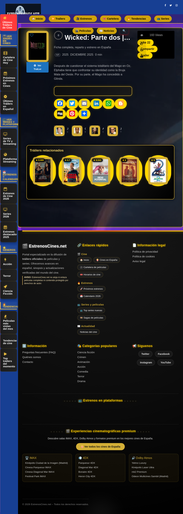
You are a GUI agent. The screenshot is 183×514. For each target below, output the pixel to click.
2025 (65, 54)
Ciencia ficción (86, 352)
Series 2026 (7, 213)
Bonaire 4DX (85, 472)
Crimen (81, 357)
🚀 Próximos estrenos (91, 288)
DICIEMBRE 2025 (81, 54)
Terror (7, 275)
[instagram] (177, 5)
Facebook (164, 354)
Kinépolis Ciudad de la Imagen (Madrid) (46, 463)
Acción (7, 262)
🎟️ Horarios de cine (90, 274)
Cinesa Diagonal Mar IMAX (39, 472)
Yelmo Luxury (139, 463)
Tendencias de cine (10, 341)
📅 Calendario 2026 (90, 296)
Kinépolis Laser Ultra (143, 467)
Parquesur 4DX (86, 463)
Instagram (146, 362)
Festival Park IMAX (35, 476)
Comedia (82, 371)
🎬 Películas (83, 30)
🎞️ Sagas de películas (91, 317)
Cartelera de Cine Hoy (9, 57)
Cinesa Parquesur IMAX (38, 467)
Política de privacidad (145, 251)
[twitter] (171, 5)
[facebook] (165, 5)
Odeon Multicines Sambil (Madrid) (150, 476)
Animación (83, 361)
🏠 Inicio (37, 18)
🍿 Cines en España (106, 260)
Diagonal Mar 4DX (88, 467)
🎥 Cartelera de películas (93, 267)
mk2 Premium (139, 472)
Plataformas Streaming (10, 158)
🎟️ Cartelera (111, 18)
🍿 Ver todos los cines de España (100, 446)
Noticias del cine (88, 332)
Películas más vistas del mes (9, 322)
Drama (81, 381)
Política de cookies (143, 256)
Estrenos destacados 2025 (10, 232)
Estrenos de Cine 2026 (8, 193)
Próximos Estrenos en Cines (9, 79)
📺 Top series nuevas (91, 310)
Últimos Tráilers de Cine (7, 22)
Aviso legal (138, 261)
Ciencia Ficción (7, 290)
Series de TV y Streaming (9, 138)
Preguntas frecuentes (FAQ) (39, 352)
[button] (167, 175)
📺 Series (163, 18)
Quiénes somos (31, 357)
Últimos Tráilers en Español (8, 102)
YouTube (166, 362)
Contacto (27, 361)
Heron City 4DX (86, 476)
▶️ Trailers (59, 18)
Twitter (145, 354)
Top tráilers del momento (9, 360)
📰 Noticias (106, 30)
